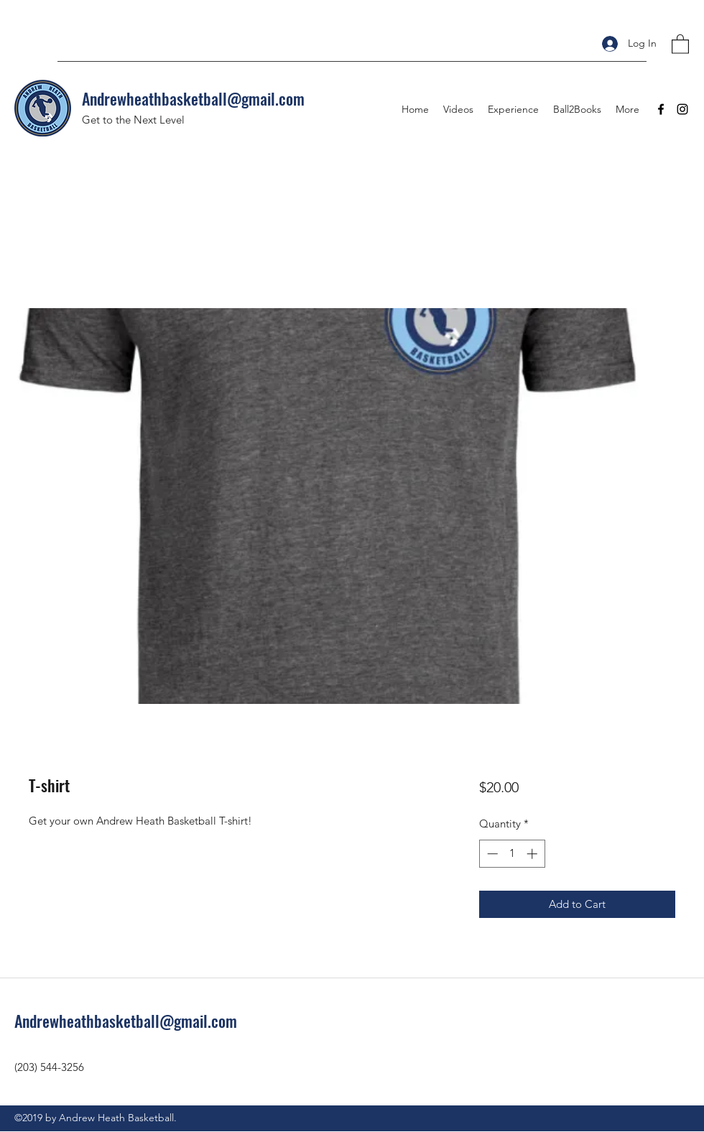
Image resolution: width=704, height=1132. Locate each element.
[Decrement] (491, 853)
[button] (680, 43)
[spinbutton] (512, 853)
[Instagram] (682, 109)
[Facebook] (661, 109)
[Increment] (533, 853)
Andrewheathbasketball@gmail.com (193, 98)
